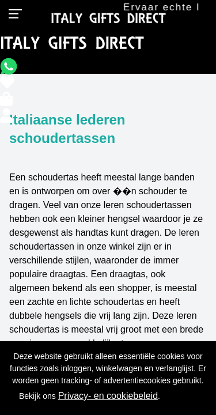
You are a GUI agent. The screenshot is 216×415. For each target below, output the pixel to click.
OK (184, 396)
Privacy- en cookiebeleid (108, 396)
